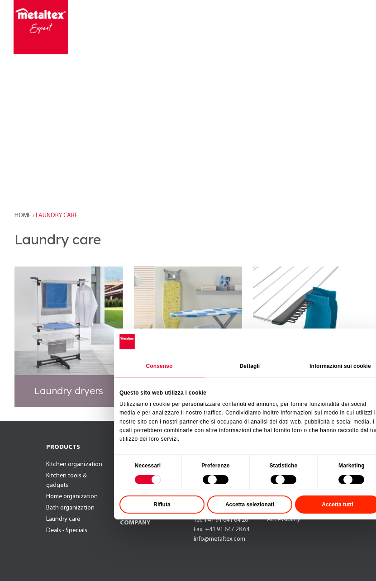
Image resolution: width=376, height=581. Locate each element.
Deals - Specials (66, 530)
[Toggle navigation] (345, 27)
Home (23, 215)
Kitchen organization (74, 464)
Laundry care (63, 519)
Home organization (72, 496)
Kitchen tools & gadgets (66, 480)
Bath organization (70, 508)
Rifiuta (175, 534)
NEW (126, 448)
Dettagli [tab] (263, 395)
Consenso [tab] (172, 395)
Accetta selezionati (263, 534)
